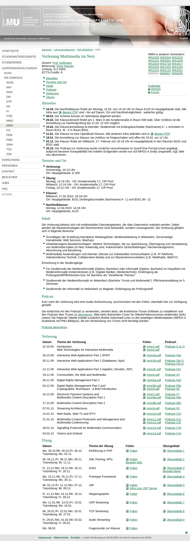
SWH (9, 144)
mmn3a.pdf (154, 355)
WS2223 (177, 57)
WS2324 (165, 57)
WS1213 (153, 70)
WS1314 (177, 67)
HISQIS (156, 89)
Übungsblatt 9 (175, 519)
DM (8, 96)
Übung (50, 97)
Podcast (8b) (173, 403)
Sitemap (32, 38)
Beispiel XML (134, 462)
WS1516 (153, 67)
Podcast (51, 89)
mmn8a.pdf (154, 397)
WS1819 (153, 63)
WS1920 (177, 60)
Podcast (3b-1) (174, 360)
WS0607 (165, 73)
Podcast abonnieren (54, 327)
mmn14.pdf (154, 433)
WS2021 (165, 60)
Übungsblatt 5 (175, 485)
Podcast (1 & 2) (175, 346)
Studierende (12, 62)
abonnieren (85, 314)
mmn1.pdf (153, 346)
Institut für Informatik (15, 38)
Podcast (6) (172, 388)
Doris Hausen (65, 66)
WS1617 (177, 63)
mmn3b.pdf (154, 360)
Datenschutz (61, 537)
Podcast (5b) (173, 385)
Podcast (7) (172, 394)
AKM (9, 92)
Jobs (5, 183)
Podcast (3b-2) (174, 363)
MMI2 (9, 120)
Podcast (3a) (173, 355)
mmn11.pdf (154, 419)
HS (8, 106)
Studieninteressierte (19, 56)
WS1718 (165, 63)
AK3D (10, 82)
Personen (10, 165)
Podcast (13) (173, 427)
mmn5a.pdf (154, 380)
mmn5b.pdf (154, 385)
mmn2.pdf (153, 349)
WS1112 (165, 70)
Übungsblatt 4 (175, 476)
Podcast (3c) (173, 369)
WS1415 (165, 67)
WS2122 (153, 60)
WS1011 (177, 70)
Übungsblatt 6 (175, 493)
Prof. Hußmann (62, 62)
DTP (9, 101)
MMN (9, 125)
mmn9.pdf (153, 408)
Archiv (8, 73)
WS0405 (177, 73)
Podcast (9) (172, 408)
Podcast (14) (173, 433)
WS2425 (153, 57)
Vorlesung (52, 93)
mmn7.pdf (153, 394)
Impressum (45, 537)
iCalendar (154, 85)
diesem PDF (70, 112)
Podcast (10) (173, 413)
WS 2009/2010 (13, 77)
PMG (9, 139)
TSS (9, 149)
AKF (9, 87)
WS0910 (153, 73)
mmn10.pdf (154, 413)
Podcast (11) (173, 419)
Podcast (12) (173, 422)
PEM (9, 135)
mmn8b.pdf (154, 403)
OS (8, 130)
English (184, 38)
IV (7, 111)
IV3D (9, 116)
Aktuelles (51, 78)
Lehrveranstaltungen (19, 68)
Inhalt (49, 85)
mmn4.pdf (153, 374)
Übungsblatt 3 (175, 468)
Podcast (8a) (173, 397)
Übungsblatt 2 (175, 459)
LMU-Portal (44, 38)
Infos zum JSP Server (143, 488)
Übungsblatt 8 (175, 511)
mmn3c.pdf (154, 369)
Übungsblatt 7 (175, 502)
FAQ (4, 188)
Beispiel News (172, 471)
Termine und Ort (56, 82)
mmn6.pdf (153, 388)
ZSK (9, 154)
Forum (155, 92)
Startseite (10, 50)
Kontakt (8, 171)
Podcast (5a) (173, 380)
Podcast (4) (172, 374)
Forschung (11, 159)
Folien (133, 450)
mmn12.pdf (154, 422)
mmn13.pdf (154, 427)
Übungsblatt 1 (175, 450)
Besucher (9, 177)
